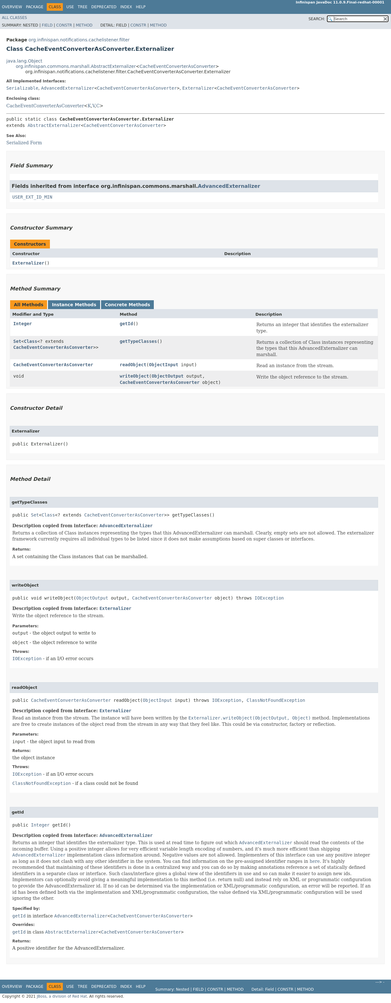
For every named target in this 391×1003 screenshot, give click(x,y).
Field (47, 25)
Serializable (22, 88)
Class (30, 341)
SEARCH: (317, 19)
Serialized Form (24, 142)
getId (126, 323)
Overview (12, 7)
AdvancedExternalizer (67, 88)
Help (141, 7)
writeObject (134, 376)
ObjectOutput (167, 376)
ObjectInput (163, 364)
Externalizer (198, 88)
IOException (269, 597)
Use (70, 7)
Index (126, 7)
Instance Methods (74, 304)
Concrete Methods (127, 304)
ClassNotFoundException (276, 700)
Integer (22, 323)
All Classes (14, 17)
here (315, 861)
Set (17, 341)
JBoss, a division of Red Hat (62, 996)
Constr (64, 25)
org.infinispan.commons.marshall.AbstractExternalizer (76, 66)
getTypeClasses (138, 341)
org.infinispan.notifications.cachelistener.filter (78, 39)
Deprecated (104, 7)
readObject (133, 364)
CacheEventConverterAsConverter (177, 66)
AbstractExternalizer (54, 125)
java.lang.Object (24, 60)
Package (34, 7)
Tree (82, 7)
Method (84, 25)
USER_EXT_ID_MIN (32, 197)
